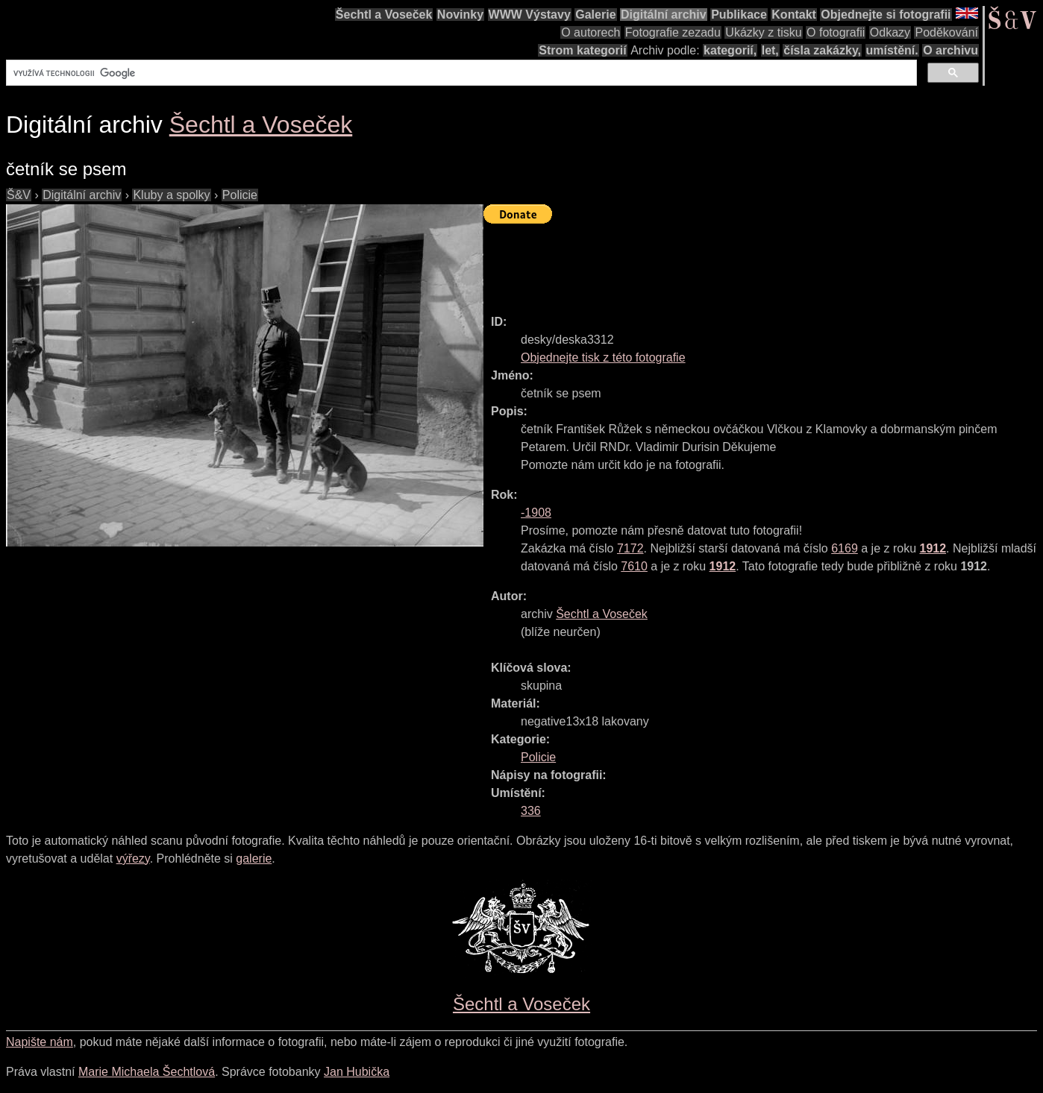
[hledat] (459, 73)
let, (770, 50)
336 (531, 810)
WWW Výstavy (530, 14)
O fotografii (835, 32)
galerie (254, 858)
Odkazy (890, 32)
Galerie (595, 14)
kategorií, (730, 50)
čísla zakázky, (822, 50)
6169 (844, 548)
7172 (630, 548)
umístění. (892, 50)
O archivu (950, 50)
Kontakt (793, 14)
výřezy (133, 858)
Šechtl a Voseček (384, 14)
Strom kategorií (582, 50)
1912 (932, 548)
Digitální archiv (664, 14)
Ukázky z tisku (763, 32)
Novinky (460, 14)
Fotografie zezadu (673, 32)
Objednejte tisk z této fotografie (603, 357)
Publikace (739, 14)
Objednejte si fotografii (885, 14)
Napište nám (39, 1042)
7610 (634, 566)
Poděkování (946, 32)
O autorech (590, 32)
